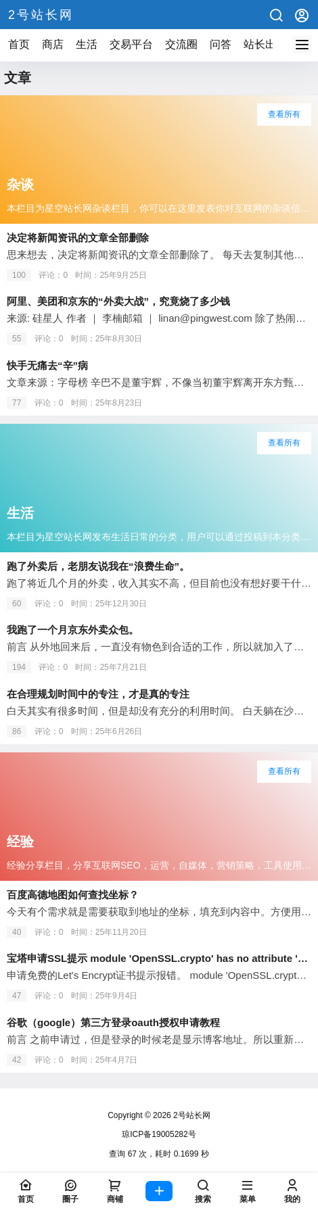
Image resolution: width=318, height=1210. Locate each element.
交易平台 (131, 44)
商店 (53, 44)
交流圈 (181, 44)
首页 (19, 44)
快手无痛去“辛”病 (47, 365)
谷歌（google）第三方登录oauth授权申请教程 (113, 1022)
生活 (86, 44)
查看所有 (284, 114)
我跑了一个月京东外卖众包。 (73, 629)
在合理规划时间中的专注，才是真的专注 (98, 694)
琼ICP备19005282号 (159, 1134)
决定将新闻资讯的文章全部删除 (78, 237)
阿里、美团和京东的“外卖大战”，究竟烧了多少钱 (118, 301)
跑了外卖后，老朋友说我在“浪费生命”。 (98, 566)
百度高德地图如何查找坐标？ (73, 894)
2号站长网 (190, 1115)
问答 (220, 44)
